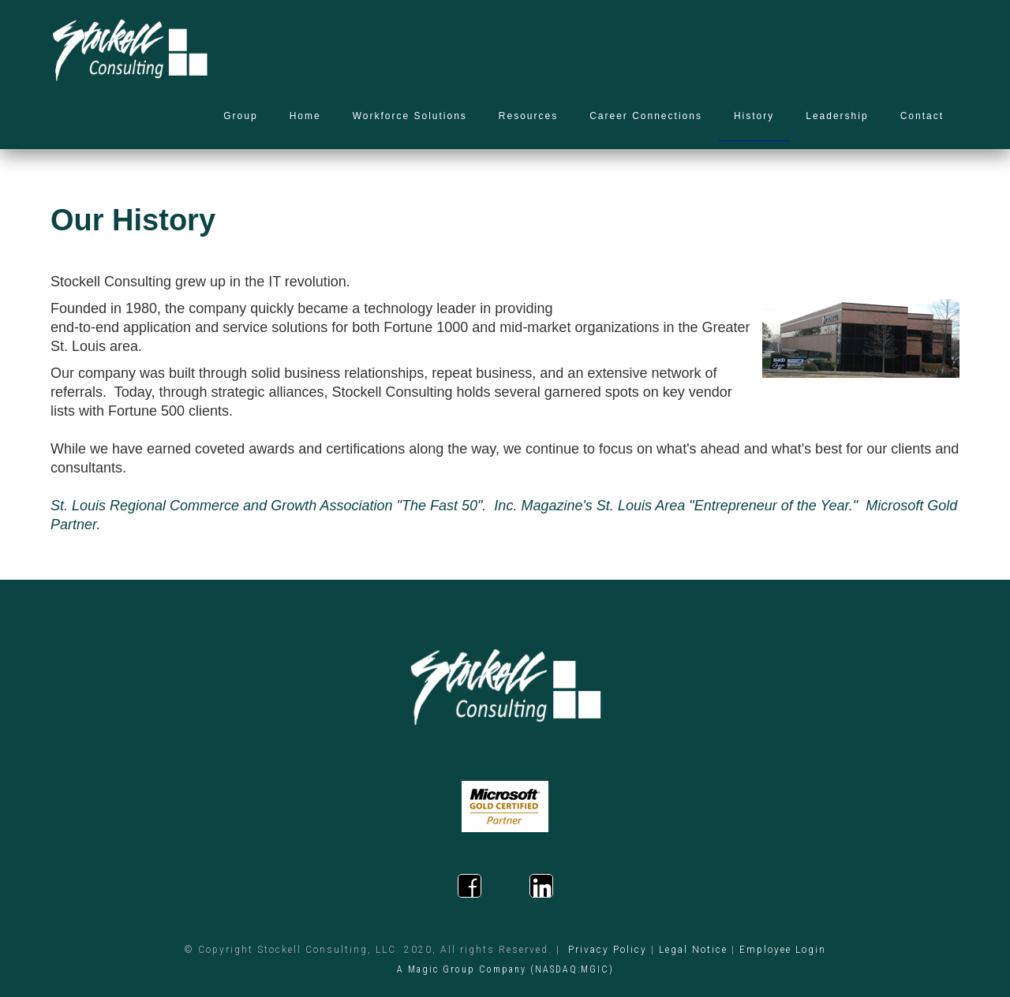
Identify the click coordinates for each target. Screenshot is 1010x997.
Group (240, 115)
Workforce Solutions (410, 115)
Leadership (837, 115)
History (754, 115)
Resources (528, 115)
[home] (129, 52)
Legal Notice (693, 949)
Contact (922, 115)
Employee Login (782, 949)
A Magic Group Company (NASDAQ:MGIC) (505, 969)
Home (305, 115)
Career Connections (645, 115)
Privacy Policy (607, 949)
